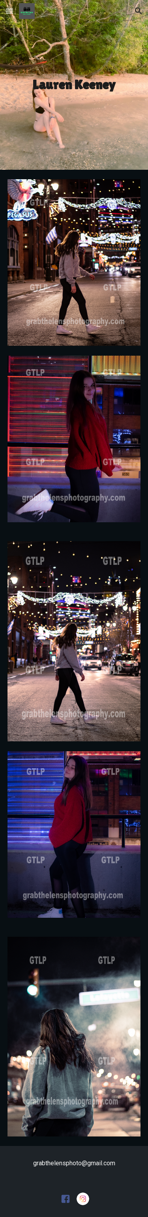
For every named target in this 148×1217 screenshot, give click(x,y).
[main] (74, 85)
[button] (9, 11)
